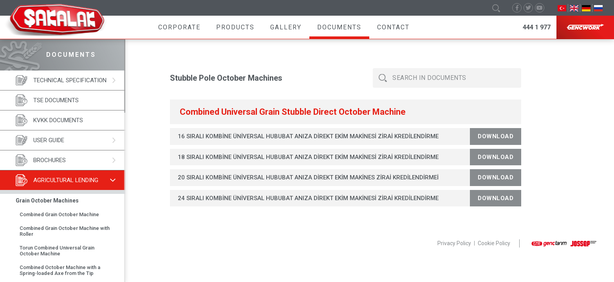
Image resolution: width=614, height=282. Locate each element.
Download (495, 136)
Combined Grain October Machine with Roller (65, 231)
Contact (393, 27)
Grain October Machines (47, 200)
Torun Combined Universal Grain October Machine (57, 251)
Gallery (286, 27)
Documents (339, 27)
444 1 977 (537, 27)
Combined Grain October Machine (59, 214)
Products (235, 27)
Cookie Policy (494, 243)
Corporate (179, 27)
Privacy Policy (454, 243)
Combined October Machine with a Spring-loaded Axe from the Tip (60, 270)
